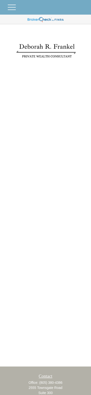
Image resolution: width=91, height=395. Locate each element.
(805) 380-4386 (51, 383)
